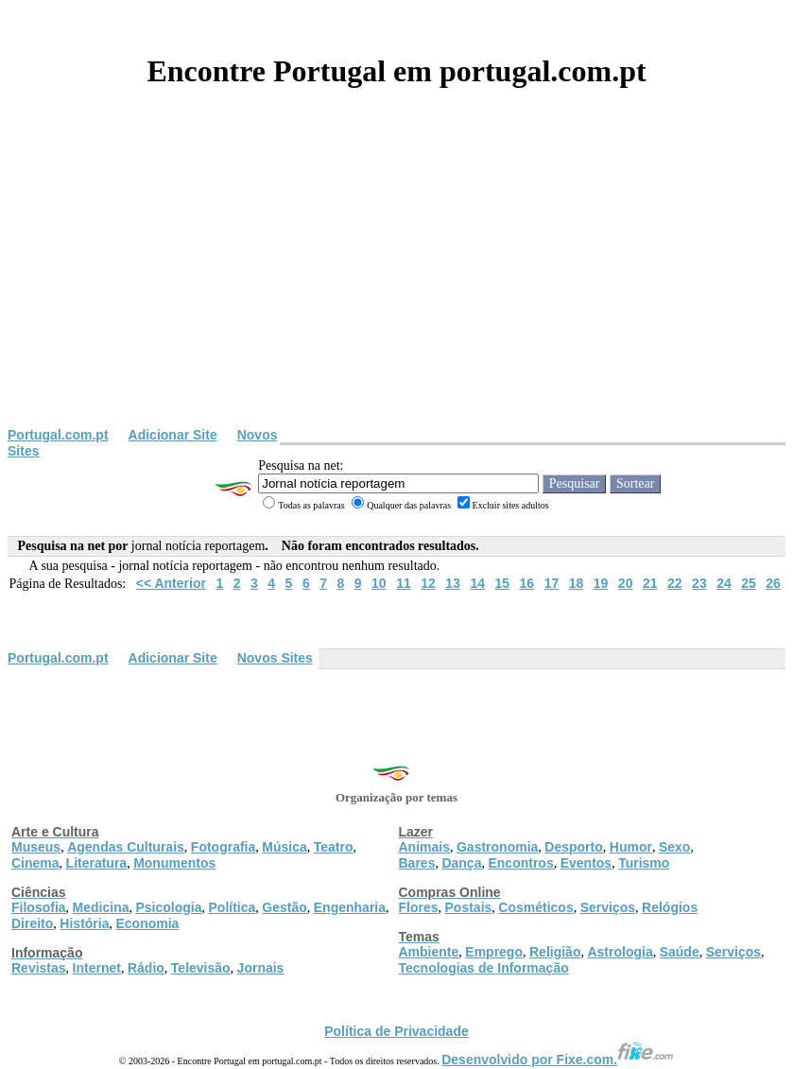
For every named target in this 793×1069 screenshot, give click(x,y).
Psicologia (168, 907)
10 (379, 583)
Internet (97, 967)
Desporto (573, 846)
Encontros (520, 863)
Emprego (494, 951)
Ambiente (429, 951)
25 (748, 583)
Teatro (333, 846)
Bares (417, 863)
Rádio (146, 967)
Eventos (586, 863)
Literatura (97, 863)
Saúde (679, 951)
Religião (554, 951)
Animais (424, 846)
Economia (147, 923)
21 (650, 583)
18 (576, 583)
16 (527, 583)
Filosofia (38, 907)
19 (601, 583)
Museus (35, 846)
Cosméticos (535, 907)
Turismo (643, 863)
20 (625, 583)
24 (724, 583)
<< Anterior (171, 583)
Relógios (670, 907)
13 (452, 583)
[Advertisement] (396, 285)
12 (428, 583)
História (84, 923)
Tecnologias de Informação (484, 967)
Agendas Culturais (125, 846)
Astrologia (619, 951)
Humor (631, 846)
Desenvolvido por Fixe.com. (557, 1059)
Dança (461, 863)
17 (552, 583)
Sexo (674, 846)
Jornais (260, 967)
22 (674, 583)
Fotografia (223, 846)
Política (232, 907)
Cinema (35, 863)
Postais (468, 907)
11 (403, 583)
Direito (32, 923)
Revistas (38, 967)
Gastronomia (497, 846)
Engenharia (350, 907)
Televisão (201, 967)
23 (699, 583)
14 (477, 583)
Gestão (284, 907)
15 (501, 583)
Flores (419, 907)
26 (773, 583)
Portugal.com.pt (58, 434)
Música (284, 846)
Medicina (101, 907)
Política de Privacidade (396, 1031)
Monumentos (174, 863)
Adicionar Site (173, 434)
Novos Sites (275, 657)
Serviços (607, 907)
